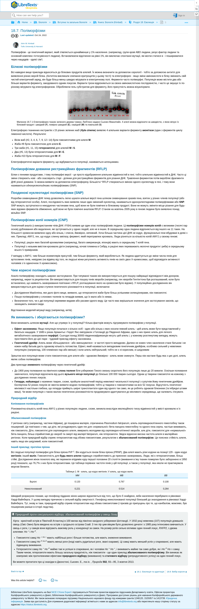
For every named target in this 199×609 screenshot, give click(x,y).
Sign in (181, 15)
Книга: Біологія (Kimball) (108, 22)
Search (14, 15)
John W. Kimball (27, 43)
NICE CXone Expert (61, 592)
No (56, 580)
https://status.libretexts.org (34, 604)
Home (22, 22)
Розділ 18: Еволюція (142, 22)
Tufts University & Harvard (32, 46)
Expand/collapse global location (186, 21)
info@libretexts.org (127, 601)
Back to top (16, 571)
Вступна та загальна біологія (70, 22)
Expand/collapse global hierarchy (14, 22)
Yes (44, 580)
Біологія (40, 22)
